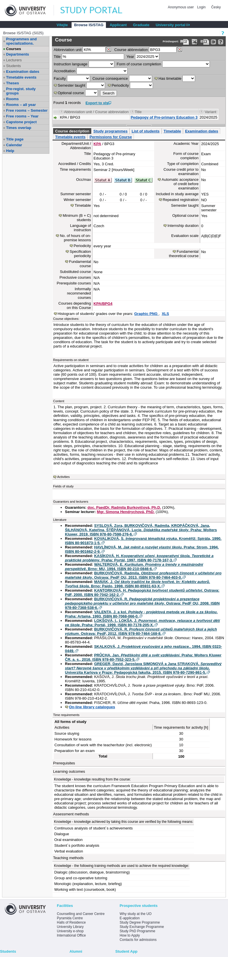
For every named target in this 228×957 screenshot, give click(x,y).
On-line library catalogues (92, 707)
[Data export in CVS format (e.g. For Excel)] (204, 42)
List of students (146, 131)
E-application (129, 918)
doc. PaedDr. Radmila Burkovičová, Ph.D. (124, 507)
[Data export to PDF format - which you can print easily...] (184, 42)
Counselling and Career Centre (80, 914)
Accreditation (64, 71)
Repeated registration (181, 200)
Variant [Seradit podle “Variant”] (210, 112)
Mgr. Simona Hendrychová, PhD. (126, 512)
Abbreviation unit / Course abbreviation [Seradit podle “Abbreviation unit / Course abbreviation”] (96, 112)
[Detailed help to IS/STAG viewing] (221, 42)
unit (68, 50)
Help (10, 151)
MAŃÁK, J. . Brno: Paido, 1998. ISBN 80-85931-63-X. (137, 584)
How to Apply (129, 935)
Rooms (12, 99)
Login (201, 7)
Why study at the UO (135, 914)
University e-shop (70, 931)
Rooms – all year (21, 104)
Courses (13, 49)
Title (57, 56)
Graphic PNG (146, 314)
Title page (14, 139)
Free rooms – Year (22, 116)
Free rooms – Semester (27, 110)
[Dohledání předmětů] (180, 49)
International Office (71, 935)
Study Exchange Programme (141, 927)
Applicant (118, 25)
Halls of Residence (71, 922)
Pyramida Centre (70, 918)
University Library (70, 927)
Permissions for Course (110, 137)
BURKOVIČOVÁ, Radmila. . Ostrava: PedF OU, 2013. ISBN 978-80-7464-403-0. (143, 575)
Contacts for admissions (137, 940)
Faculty (60, 78)
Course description (72, 131)
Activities (63, 476)
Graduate (141, 25)
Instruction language (70, 64)
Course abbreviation (131, 50)
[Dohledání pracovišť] (109, 49)
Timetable (172, 131)
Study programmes (110, 131)
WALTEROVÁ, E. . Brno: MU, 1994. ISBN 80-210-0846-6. (134, 566)
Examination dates (22, 71)
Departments (17, 54)
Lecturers (14, 60)
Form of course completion (139, 64)
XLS (165, 314)
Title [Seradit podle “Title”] (138, 112)
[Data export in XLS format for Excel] (194, 42)
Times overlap (18, 128)
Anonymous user (181, 7)
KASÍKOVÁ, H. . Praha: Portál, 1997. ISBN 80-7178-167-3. (139, 558)
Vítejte (62, 25)
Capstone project (21, 122)
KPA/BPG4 (103, 303)
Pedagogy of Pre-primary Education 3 (164, 117)
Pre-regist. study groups (21, 91)
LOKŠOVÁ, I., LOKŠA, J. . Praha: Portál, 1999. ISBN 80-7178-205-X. (142, 622)
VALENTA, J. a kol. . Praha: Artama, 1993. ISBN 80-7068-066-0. (141, 614)
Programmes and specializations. (21, 41)
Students (13, 66)
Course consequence (110, 78)
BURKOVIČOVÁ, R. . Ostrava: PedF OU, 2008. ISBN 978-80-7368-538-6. (142, 603)
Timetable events (21, 77)
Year (130, 56)
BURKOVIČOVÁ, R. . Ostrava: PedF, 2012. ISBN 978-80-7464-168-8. (141, 631)
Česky (216, 7)
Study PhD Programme (137, 931)
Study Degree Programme (139, 922)
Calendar (14, 145)
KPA (97, 144)
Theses (12, 83)
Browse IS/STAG (89, 25)
